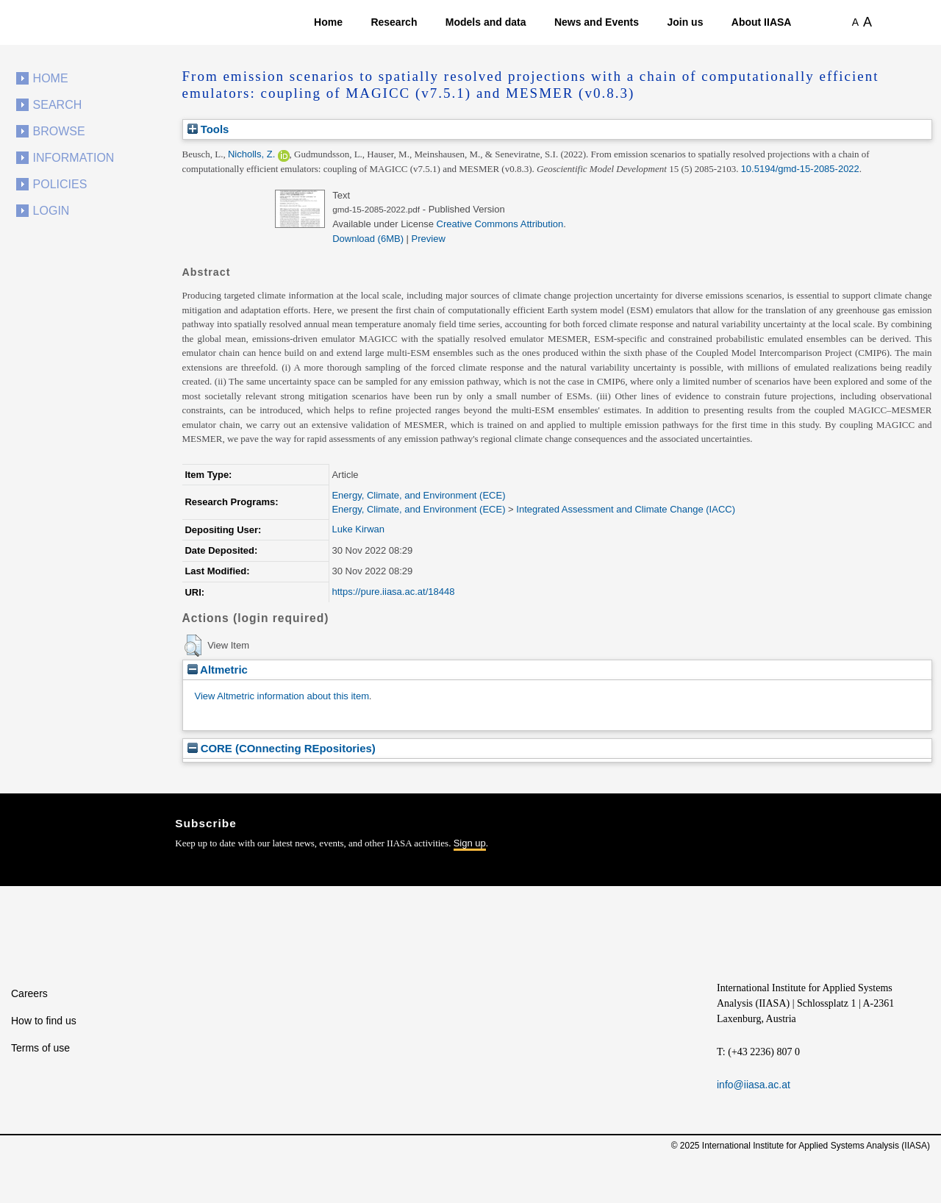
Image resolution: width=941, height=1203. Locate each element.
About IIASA (761, 22)
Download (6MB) (368, 238)
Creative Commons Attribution (500, 223)
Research (394, 22)
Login (51, 210)
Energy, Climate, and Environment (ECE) (418, 495)
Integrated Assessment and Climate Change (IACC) (625, 509)
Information (74, 157)
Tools (208, 129)
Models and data (486, 22)
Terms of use (40, 1048)
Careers (29, 993)
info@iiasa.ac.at (753, 1084)
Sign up (470, 843)
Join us (685, 22)
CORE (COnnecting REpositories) (281, 748)
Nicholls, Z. (251, 154)
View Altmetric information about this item (282, 696)
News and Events (596, 22)
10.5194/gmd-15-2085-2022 (800, 168)
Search (57, 105)
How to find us (43, 1021)
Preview (429, 238)
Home (328, 22)
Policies (60, 184)
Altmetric (217, 669)
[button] (193, 646)
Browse (59, 131)
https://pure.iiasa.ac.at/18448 (393, 591)
